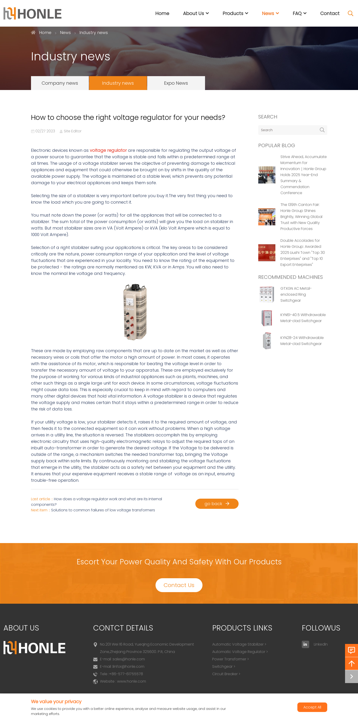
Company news (60, 83)
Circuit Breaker (225, 674)
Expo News (176, 83)
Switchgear (222, 666)
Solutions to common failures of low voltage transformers (103, 510)
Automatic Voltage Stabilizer (238, 644)
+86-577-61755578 (126, 674)
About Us (193, 13)
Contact (329, 13)
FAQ (297, 13)
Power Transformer (229, 659)
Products (233, 13)
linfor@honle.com (128, 666)
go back (217, 504)
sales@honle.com (129, 659)
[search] (322, 130)
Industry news (118, 83)
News (268, 13)
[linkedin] (305, 644)
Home (162, 13)
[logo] (32, 13)
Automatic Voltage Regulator (238, 651)
